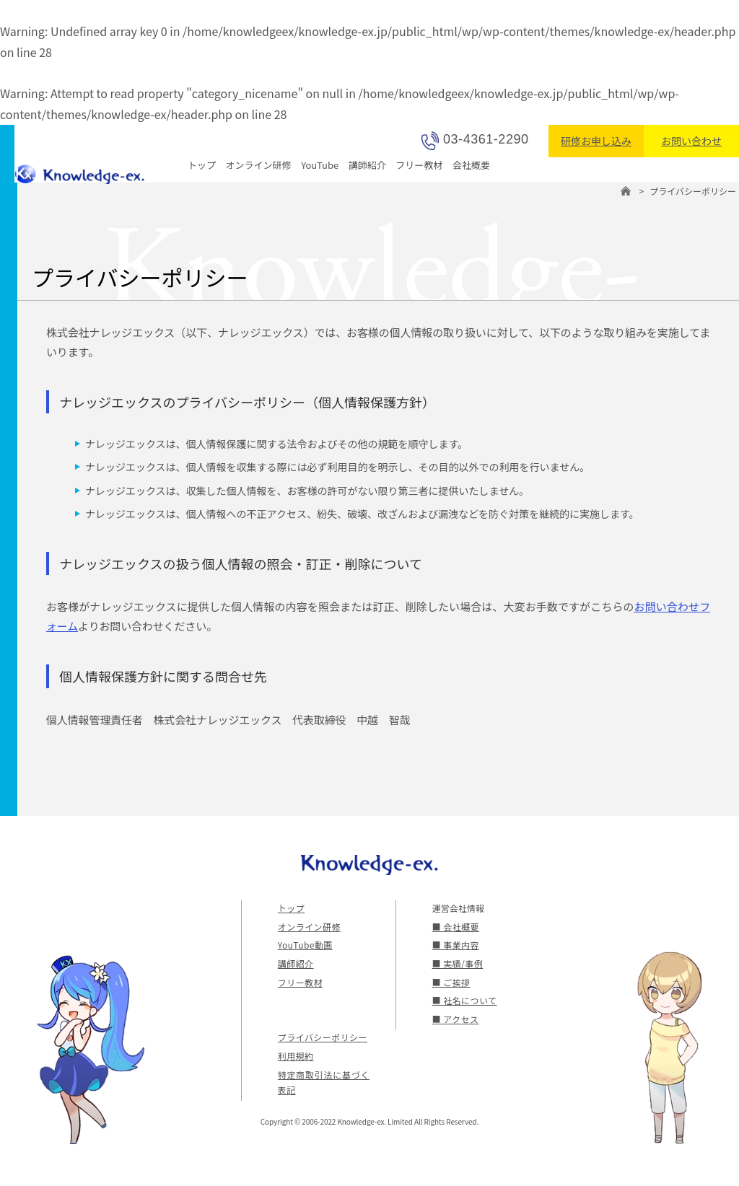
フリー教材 (418, 165)
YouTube (319, 165)
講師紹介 (367, 165)
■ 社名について (463, 1000)
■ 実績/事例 (456, 963)
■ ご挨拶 (450, 982)
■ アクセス (454, 1019)
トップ (202, 165)
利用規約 (295, 1056)
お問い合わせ (691, 140)
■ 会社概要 (455, 927)
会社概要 (471, 165)
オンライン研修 (259, 165)
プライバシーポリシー (321, 1037)
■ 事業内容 (455, 945)
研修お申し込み (596, 140)
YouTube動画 (304, 945)
